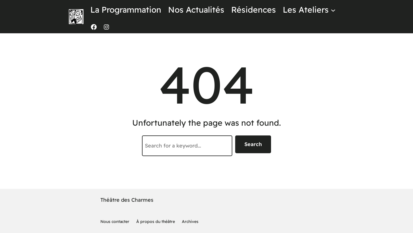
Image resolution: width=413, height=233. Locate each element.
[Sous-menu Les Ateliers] (333, 9)
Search (253, 144)
